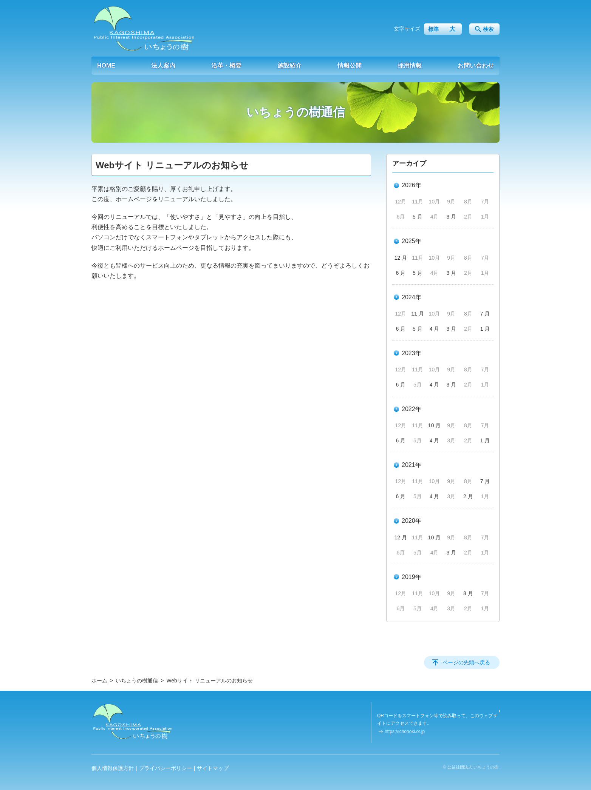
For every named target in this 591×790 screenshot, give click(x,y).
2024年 (411, 297)
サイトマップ (213, 768)
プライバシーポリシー (165, 768)
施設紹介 (289, 65)
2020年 (411, 520)
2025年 (411, 241)
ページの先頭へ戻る (466, 662)
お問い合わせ (476, 65)
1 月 (485, 329)
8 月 (468, 593)
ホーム (99, 681)
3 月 (451, 217)
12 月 (401, 258)
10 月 (434, 425)
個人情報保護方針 (112, 768)
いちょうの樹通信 (137, 681)
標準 (433, 29)
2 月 (468, 496)
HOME (106, 65)
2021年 (411, 465)
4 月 (434, 329)
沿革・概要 (226, 65)
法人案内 (163, 65)
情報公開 (349, 65)
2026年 (411, 185)
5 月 (417, 217)
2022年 (411, 409)
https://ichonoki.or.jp (405, 731)
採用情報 (410, 65)
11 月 (417, 314)
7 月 (485, 314)
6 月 (400, 273)
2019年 (411, 577)
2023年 (411, 353)
